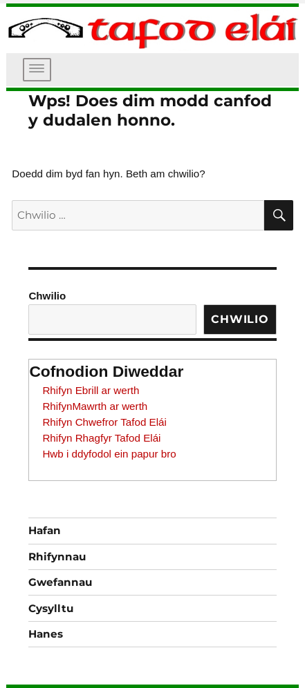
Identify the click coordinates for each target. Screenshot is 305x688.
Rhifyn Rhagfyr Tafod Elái (101, 438)
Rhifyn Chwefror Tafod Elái (104, 422)
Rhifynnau (57, 556)
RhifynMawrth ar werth (94, 406)
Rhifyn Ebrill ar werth (90, 390)
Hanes (45, 633)
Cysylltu (50, 608)
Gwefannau (60, 582)
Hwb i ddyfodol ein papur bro (109, 454)
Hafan (44, 530)
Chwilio (47, 296)
